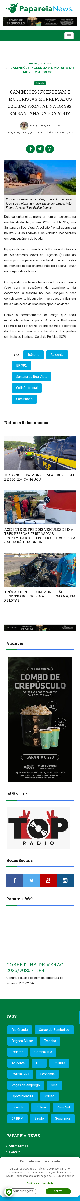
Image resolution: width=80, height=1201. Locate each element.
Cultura (41, 1107)
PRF (39, 1063)
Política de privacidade (40, 1183)
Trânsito (46, 63)
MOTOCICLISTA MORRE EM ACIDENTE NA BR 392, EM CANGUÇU (39, 477)
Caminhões (24, 399)
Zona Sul (63, 1107)
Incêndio (18, 1107)
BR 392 (21, 366)
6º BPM (17, 1118)
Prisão (49, 1096)
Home (33, 63)
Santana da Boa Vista (31, 377)
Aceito (58, 1191)
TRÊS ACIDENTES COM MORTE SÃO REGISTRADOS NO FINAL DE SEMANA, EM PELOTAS (39, 596)
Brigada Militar (22, 1041)
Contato (15, 1152)
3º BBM (59, 1063)
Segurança (62, 1118)
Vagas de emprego (26, 1085)
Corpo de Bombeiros (54, 1030)
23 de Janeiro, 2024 (61, 132)
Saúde (39, 1118)
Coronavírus (43, 1052)
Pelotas (17, 1052)
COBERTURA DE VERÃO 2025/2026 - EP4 (34, 967)
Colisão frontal (27, 388)
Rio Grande (20, 1030)
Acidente (57, 355)
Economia (47, 1074)
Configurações (22, 1191)
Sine (54, 1085)
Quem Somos (18, 1146)
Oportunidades (22, 1096)
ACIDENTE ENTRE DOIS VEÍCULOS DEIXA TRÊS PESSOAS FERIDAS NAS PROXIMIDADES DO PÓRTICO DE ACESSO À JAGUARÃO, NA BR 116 (40, 535)
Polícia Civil (20, 1074)
